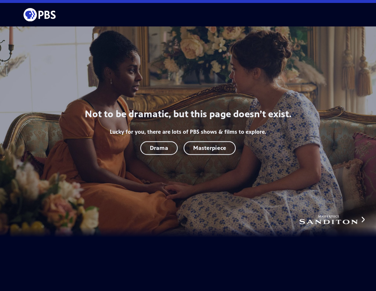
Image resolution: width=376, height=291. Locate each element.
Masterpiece (209, 147)
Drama (159, 147)
